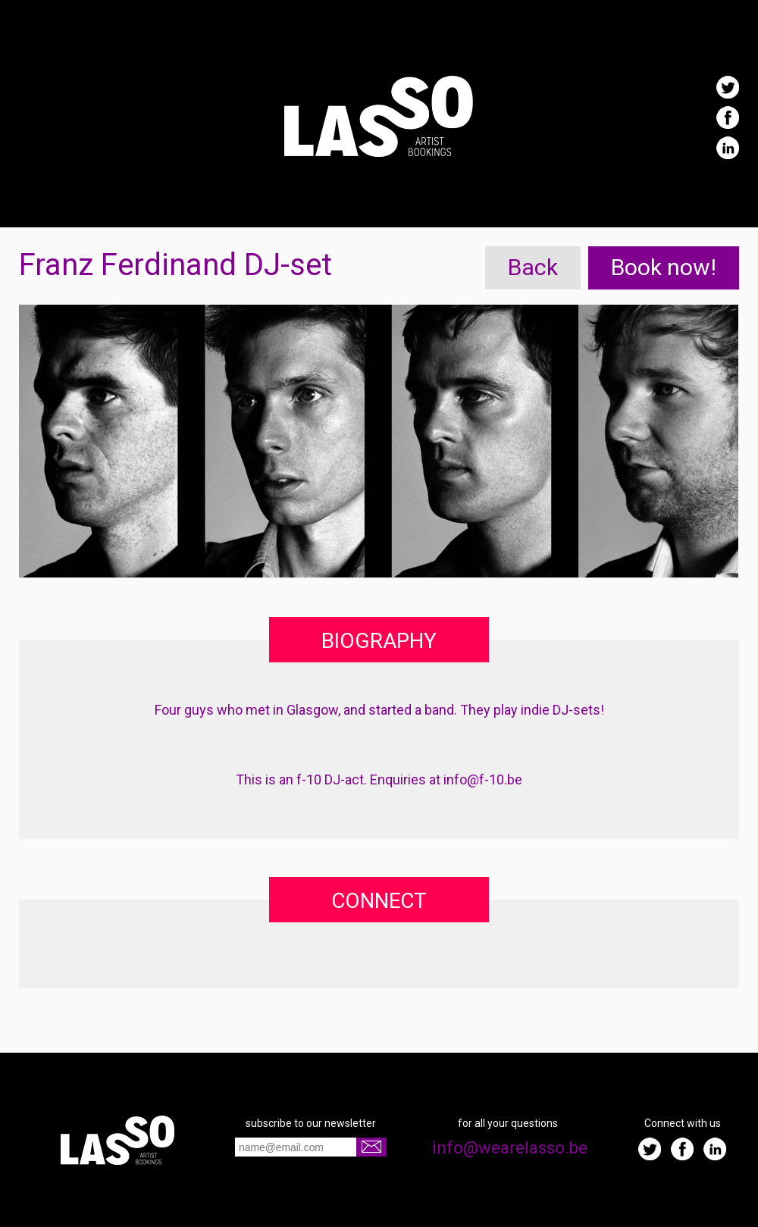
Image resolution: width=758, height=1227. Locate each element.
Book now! (663, 267)
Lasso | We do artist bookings (379, 116)
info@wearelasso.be (508, 1147)
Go (371, 1147)
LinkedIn (727, 147)
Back (533, 267)
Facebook (727, 117)
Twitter (727, 87)
